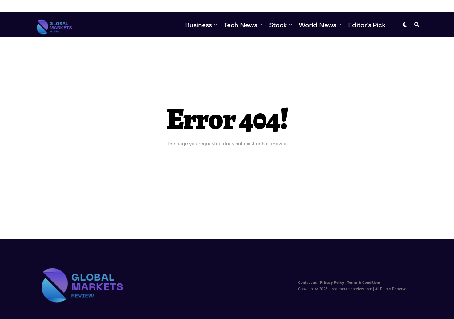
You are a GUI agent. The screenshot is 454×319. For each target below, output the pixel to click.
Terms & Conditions (364, 282)
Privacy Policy (332, 282)
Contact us (307, 282)
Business (198, 24)
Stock (278, 24)
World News (317, 24)
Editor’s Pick (366, 24)
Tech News (240, 24)
